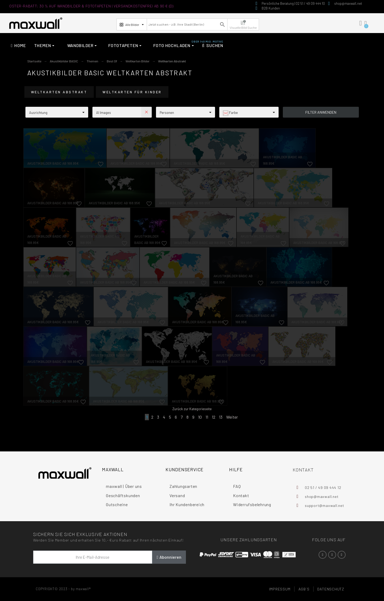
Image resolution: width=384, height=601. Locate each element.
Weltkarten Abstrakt (59, 92)
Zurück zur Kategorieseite (192, 409)
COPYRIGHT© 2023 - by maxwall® (63, 589)
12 (213, 416)
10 (200, 416)
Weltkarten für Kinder (132, 92)
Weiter (232, 416)
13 (220, 416)
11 (207, 416)
